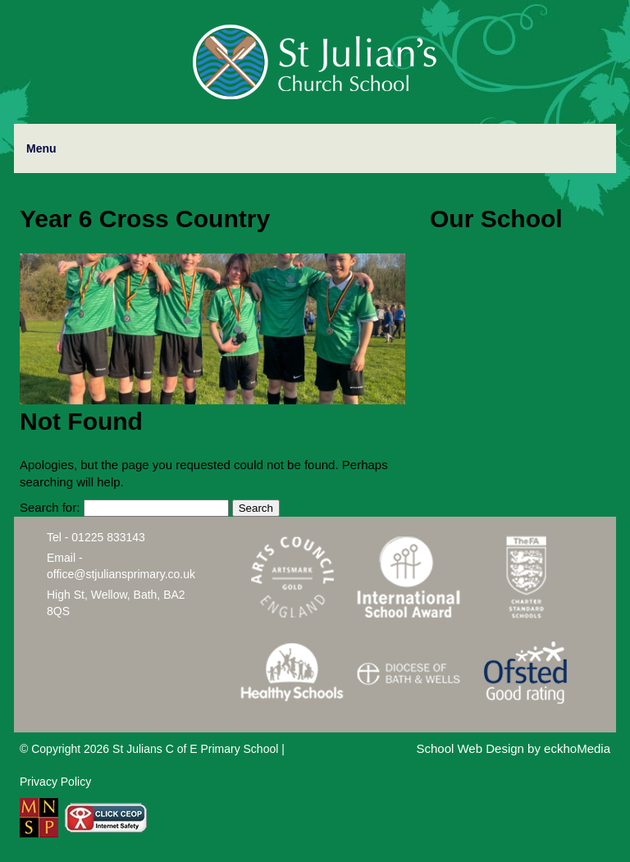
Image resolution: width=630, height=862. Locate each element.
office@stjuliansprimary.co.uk (121, 574)
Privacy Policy (55, 781)
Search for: (50, 507)
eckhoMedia (577, 748)
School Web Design (469, 748)
